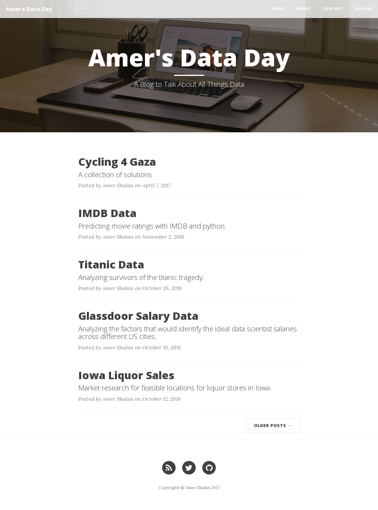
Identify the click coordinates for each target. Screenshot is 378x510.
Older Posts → (273, 425)
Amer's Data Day (29, 8)
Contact (333, 8)
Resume (363, 8)
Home (278, 8)
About (303, 8)
